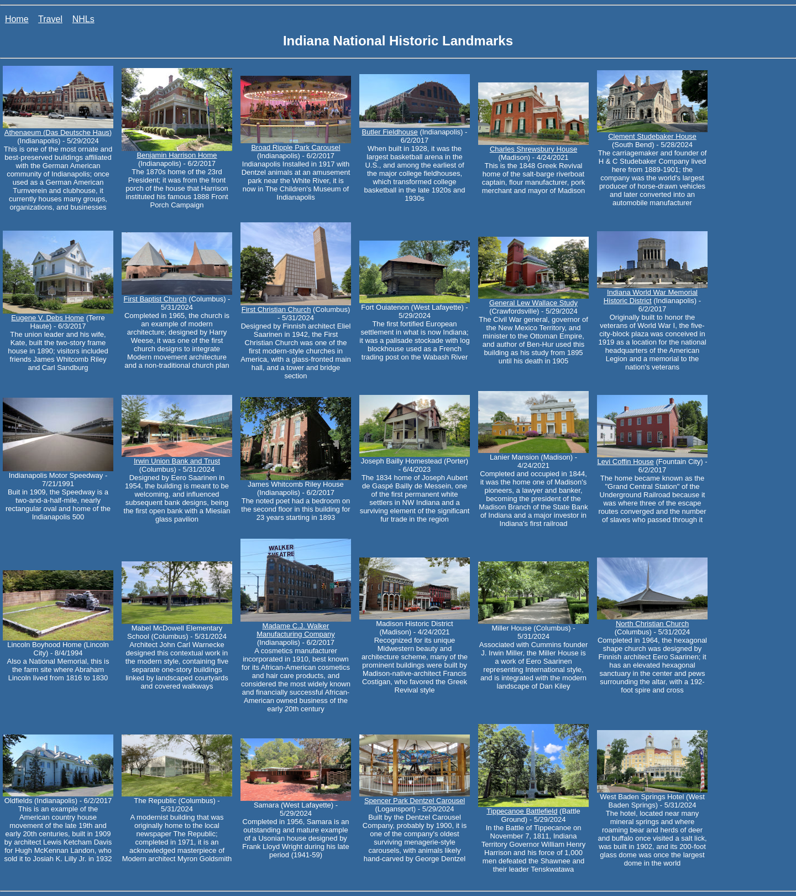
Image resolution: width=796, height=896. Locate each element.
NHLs (83, 19)
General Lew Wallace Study (533, 303)
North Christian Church (652, 623)
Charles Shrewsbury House (533, 149)
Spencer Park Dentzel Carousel (414, 800)
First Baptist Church (155, 299)
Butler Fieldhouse (390, 132)
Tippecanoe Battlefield (521, 811)
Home (17, 19)
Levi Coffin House (625, 461)
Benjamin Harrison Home (177, 155)
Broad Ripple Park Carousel (295, 147)
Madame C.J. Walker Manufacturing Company (295, 630)
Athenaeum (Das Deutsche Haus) (58, 132)
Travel (50, 19)
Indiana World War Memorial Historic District (651, 296)
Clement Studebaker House (652, 136)
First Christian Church (276, 309)
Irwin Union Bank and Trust (177, 461)
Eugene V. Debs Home (47, 318)
